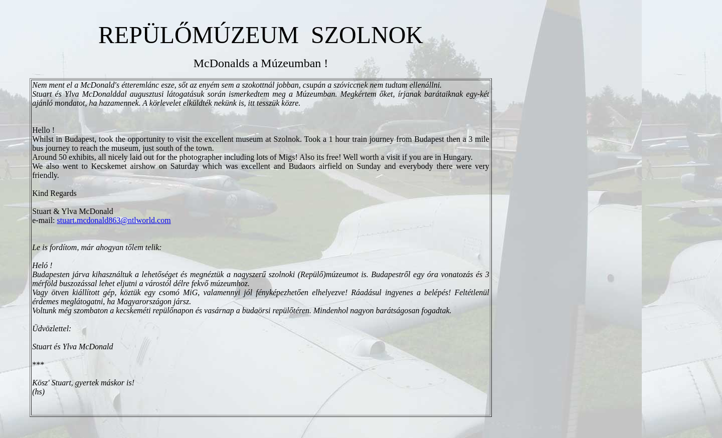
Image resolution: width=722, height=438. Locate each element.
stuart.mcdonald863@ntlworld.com (114, 220)
